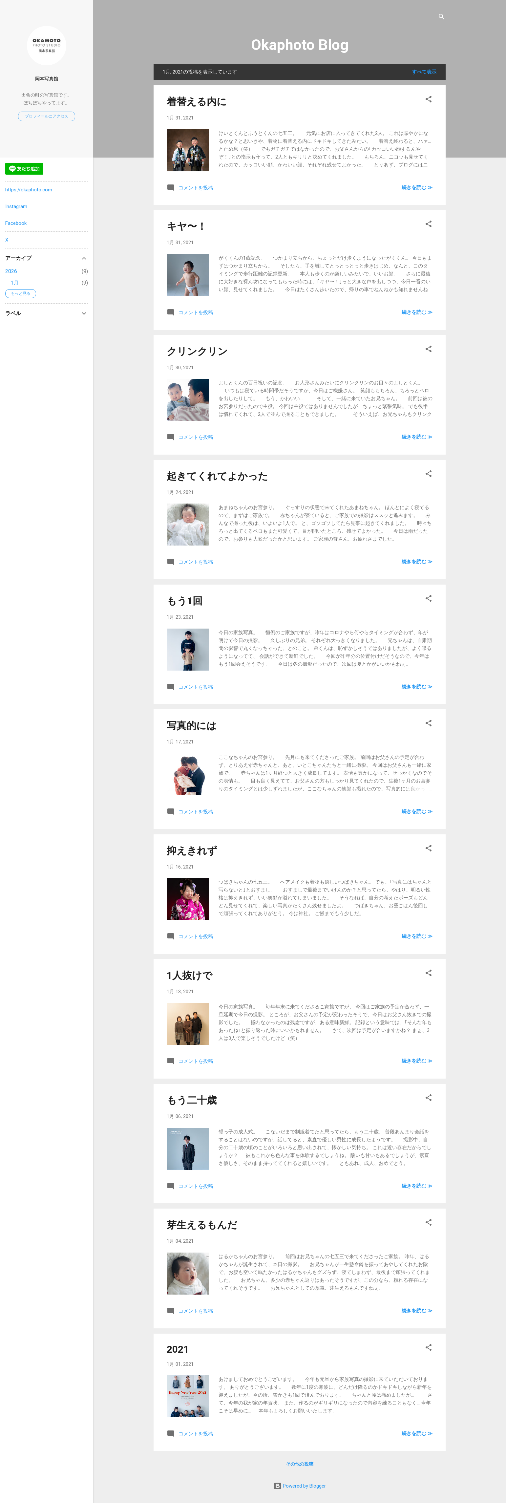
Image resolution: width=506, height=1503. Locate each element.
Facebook (16, 223)
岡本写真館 (46, 78)
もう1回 (184, 601)
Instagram (16, 206)
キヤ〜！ (187, 226)
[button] (428, 100)
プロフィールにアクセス (46, 116)
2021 (178, 1349)
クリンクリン (197, 351)
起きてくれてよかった (217, 476)
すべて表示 (424, 72)
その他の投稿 (299, 1464)
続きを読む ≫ (417, 187)
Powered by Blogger (300, 1486)
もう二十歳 (192, 1100)
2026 (11, 271)
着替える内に (197, 101)
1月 (15, 283)
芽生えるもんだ (202, 1225)
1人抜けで (189, 975)
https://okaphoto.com (28, 190)
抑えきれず (192, 850)
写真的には (192, 725)
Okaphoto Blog (299, 45)
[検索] (442, 18)
